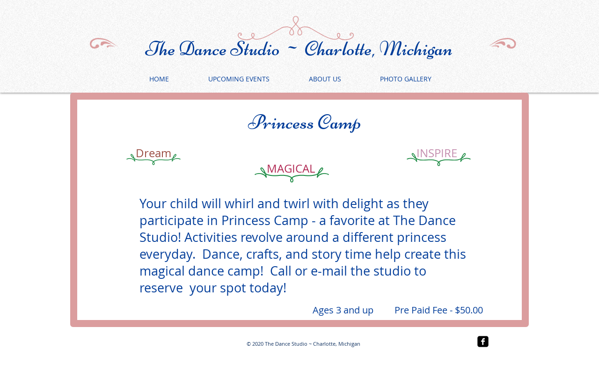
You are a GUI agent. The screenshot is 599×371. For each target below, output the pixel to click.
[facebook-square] (483, 341)
